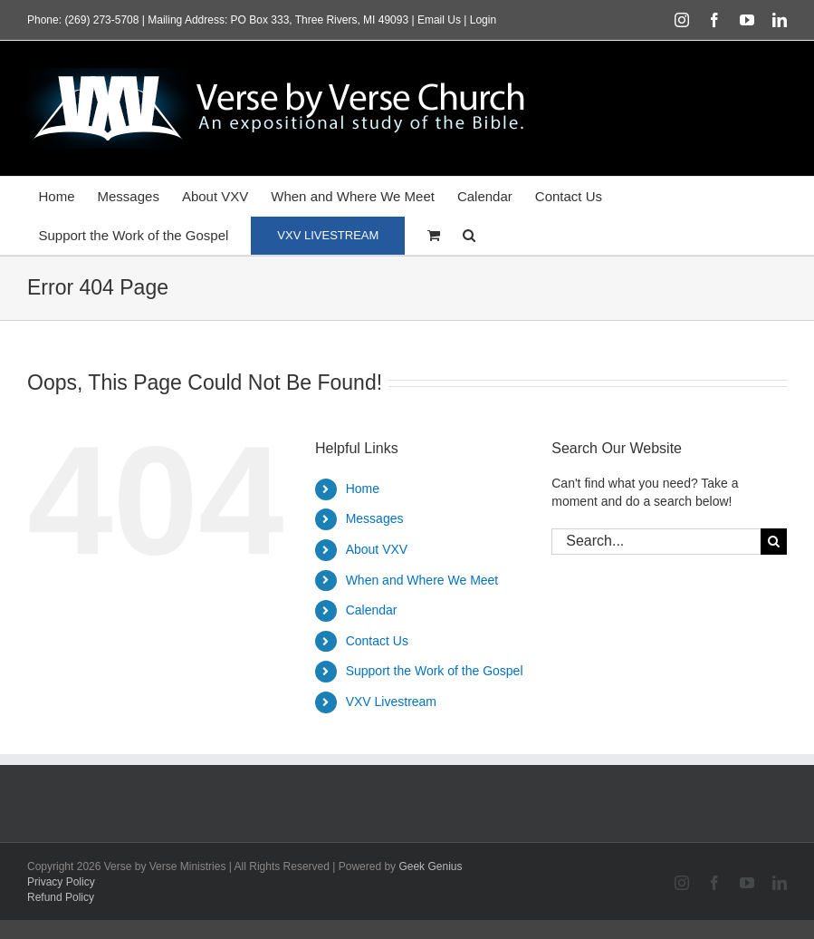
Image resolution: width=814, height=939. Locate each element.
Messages (375, 518)
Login (483, 20)
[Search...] (656, 541)
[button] (469, 235)
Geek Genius (430, 866)
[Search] (774, 541)
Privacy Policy (61, 882)
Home (362, 488)
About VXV (377, 549)
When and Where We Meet (422, 580)
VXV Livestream (391, 701)
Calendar (371, 610)
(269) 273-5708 (101, 20)
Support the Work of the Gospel (434, 670)
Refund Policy (60, 897)
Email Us (439, 20)
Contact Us (377, 641)
